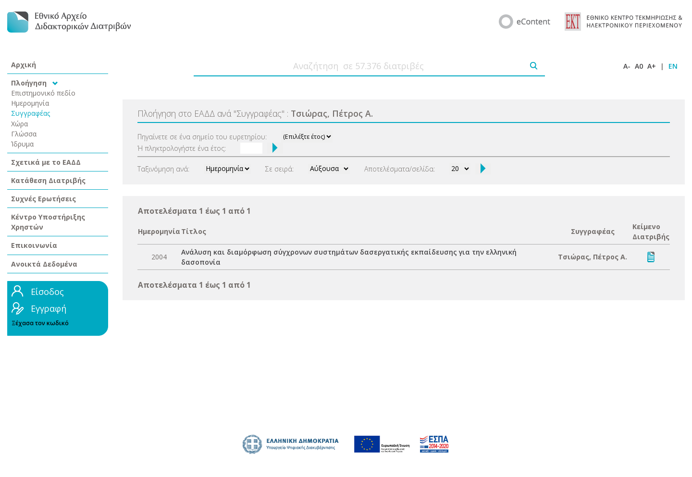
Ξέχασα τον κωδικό (40, 323)
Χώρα (19, 123)
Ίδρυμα (22, 143)
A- (626, 66)
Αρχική (23, 64)
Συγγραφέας (30, 113)
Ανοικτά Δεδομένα (44, 264)
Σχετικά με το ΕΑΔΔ (46, 162)
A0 (639, 66)
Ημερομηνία (30, 103)
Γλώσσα (24, 133)
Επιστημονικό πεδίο (43, 93)
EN (673, 66)
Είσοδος (47, 291)
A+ (651, 66)
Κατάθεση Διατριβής (48, 180)
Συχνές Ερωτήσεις (43, 198)
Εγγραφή (48, 308)
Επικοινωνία (34, 245)
